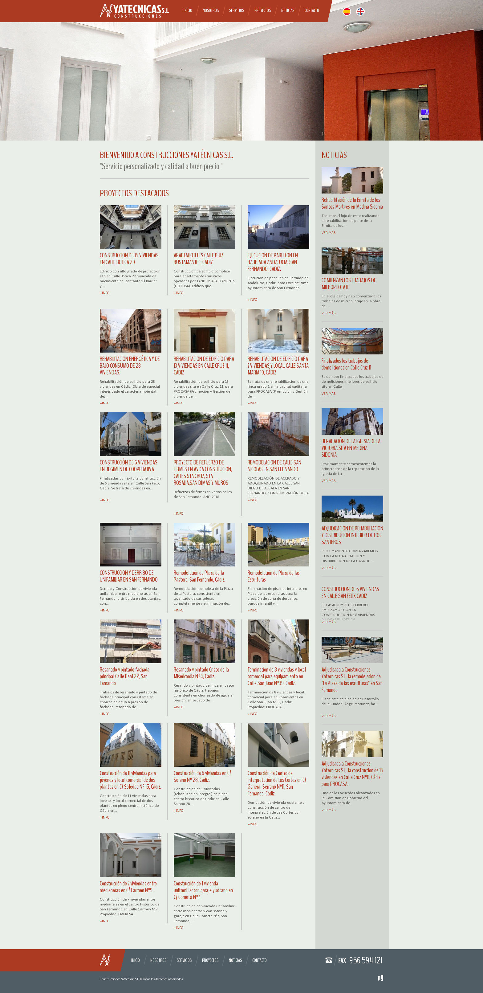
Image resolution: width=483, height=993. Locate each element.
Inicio (188, 10)
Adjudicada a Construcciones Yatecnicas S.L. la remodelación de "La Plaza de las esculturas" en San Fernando (352, 679)
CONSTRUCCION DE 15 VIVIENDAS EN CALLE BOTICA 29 (129, 258)
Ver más (328, 233)
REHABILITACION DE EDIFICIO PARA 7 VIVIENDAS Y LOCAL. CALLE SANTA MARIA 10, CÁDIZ (278, 366)
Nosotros (211, 10)
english (360, 11)
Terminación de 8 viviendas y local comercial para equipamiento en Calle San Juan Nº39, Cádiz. (277, 676)
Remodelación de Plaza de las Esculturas (274, 576)
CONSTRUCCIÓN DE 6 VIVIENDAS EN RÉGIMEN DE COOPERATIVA (128, 465)
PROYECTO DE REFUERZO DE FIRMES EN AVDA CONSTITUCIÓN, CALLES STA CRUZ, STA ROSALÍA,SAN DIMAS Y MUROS (203, 472)
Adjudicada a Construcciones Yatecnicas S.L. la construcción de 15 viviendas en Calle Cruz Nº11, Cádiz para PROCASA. (352, 773)
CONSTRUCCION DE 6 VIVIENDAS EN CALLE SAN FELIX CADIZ (350, 592)
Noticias (287, 10)
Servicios (236, 10)
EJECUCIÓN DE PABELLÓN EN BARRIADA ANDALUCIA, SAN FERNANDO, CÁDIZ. (273, 262)
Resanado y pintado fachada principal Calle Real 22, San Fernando (124, 676)
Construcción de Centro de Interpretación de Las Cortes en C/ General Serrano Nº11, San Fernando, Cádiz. (277, 783)
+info (105, 293)
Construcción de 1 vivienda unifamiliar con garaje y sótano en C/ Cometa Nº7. (203, 890)
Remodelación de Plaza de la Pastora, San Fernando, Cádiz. (199, 576)
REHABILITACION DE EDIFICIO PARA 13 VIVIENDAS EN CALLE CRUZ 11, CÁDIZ (204, 366)
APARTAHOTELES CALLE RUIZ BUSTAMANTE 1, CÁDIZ (198, 258)
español (347, 11)
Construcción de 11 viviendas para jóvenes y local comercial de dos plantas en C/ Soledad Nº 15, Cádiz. (130, 780)
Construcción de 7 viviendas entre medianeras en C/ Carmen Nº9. (128, 886)
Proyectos (262, 10)
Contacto (312, 10)
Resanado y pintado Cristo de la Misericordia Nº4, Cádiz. (201, 672)
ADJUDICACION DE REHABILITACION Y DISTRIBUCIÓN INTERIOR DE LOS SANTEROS (352, 535)
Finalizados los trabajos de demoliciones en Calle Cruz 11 (346, 364)
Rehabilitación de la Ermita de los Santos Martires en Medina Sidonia (352, 203)
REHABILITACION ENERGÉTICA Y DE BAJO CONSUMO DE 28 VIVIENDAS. (130, 366)
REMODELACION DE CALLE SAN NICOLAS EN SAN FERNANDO (274, 465)
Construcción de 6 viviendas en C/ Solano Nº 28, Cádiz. (202, 776)
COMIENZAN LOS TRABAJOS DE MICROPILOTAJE (349, 283)
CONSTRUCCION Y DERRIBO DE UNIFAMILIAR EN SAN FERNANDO (129, 576)
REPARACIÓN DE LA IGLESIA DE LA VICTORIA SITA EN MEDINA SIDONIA (351, 448)
